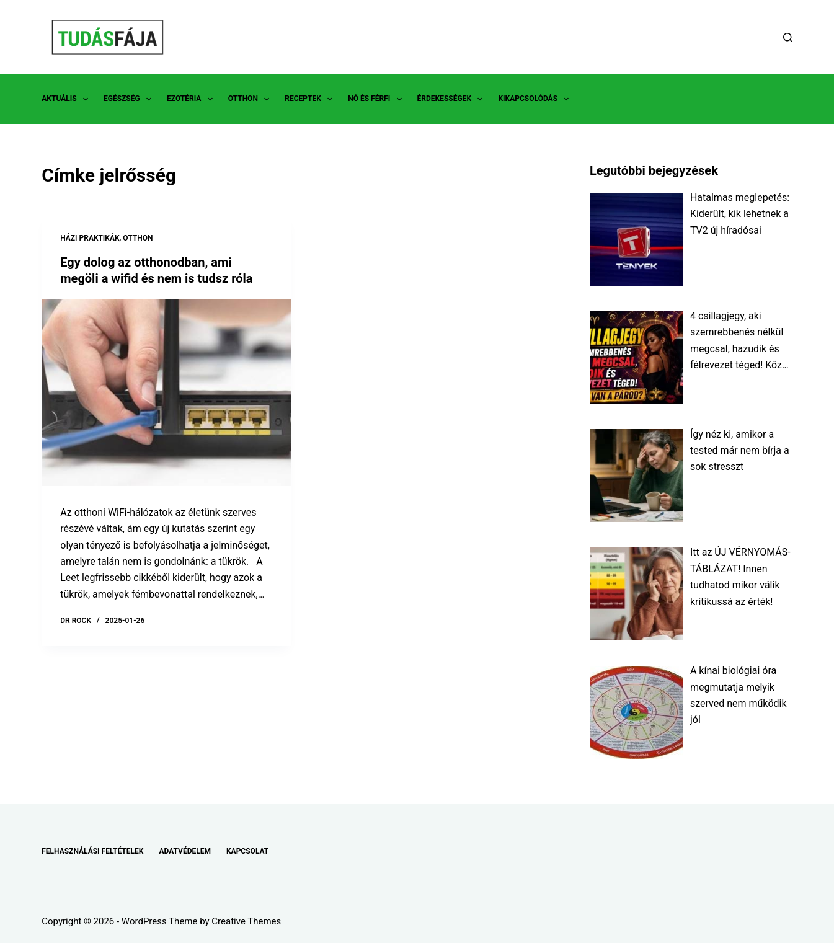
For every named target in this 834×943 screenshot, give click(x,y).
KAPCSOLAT (247, 851)
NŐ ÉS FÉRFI (377, 99)
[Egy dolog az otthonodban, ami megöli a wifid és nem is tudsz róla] (166, 392)
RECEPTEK (311, 99)
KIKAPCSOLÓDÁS (536, 99)
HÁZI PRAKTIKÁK (89, 238)
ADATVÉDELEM (185, 851)
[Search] (787, 37)
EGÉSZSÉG (130, 99)
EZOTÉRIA (192, 99)
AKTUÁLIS (67, 99)
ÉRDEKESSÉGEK (452, 99)
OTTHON (251, 99)
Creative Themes (246, 921)
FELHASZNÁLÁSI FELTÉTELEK (92, 851)
